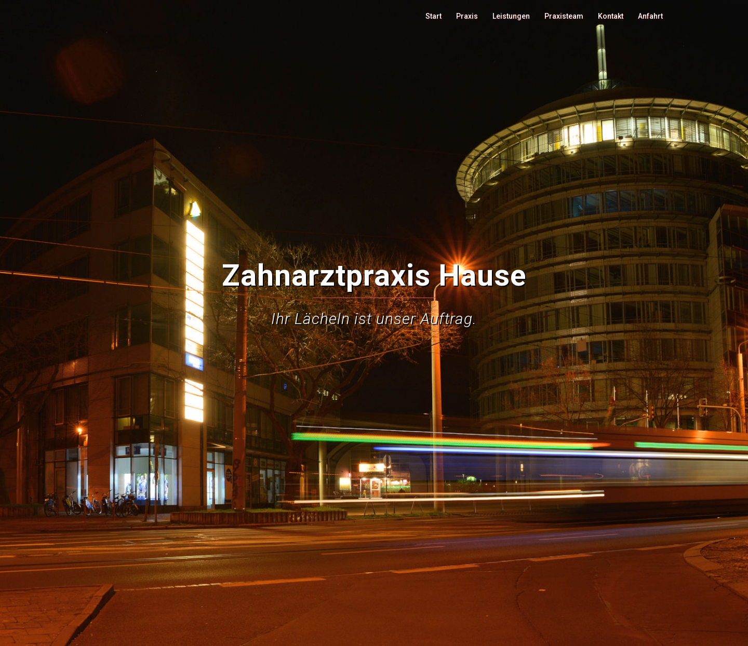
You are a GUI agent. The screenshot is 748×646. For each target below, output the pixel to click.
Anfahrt (650, 16)
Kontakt (610, 16)
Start (433, 16)
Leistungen (511, 16)
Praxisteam (563, 16)
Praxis (467, 16)
